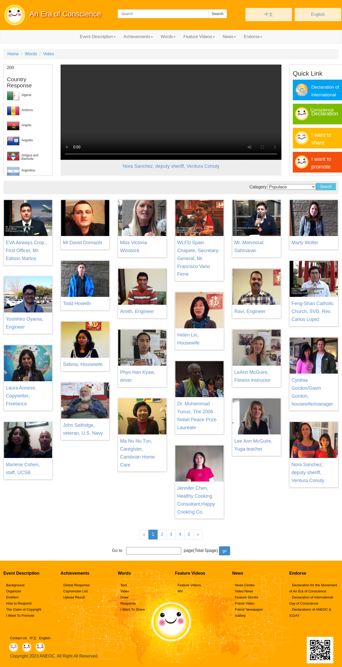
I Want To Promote (20, 616)
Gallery (240, 616)
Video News (244, 591)
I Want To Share (132, 609)
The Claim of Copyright (23, 609)
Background (15, 585)
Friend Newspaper (249, 609)
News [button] (229, 36)
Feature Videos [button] (199, 36)
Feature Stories (246, 597)
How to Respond (18, 603)
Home (13, 54)
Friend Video (244, 603)
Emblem (12, 597)
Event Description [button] (98, 36)
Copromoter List (75, 591)
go (224, 551)
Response (128, 603)
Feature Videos (189, 585)
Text (123, 585)
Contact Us (18, 638)
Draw (124, 597)
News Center (245, 585)
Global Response (76, 585)
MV (180, 591)
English (318, 14)
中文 (269, 14)
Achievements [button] (138, 36)
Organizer (13, 591)
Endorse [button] (253, 36)
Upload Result (74, 597)
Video (48, 54)
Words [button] (168, 36)
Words (31, 54)
